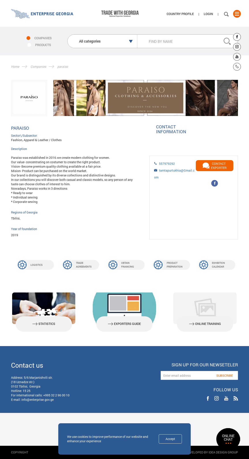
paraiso (62, 66)
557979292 (167, 163)
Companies (38, 66)
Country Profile (180, 14)
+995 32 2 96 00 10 (56, 395)
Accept (170, 439)
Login (208, 14)
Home (15, 66)
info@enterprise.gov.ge (37, 399)
